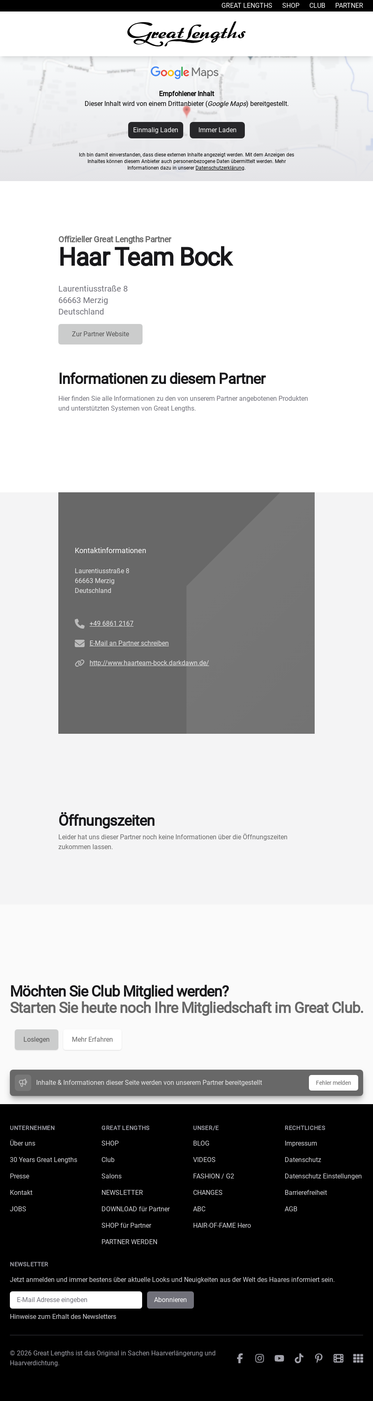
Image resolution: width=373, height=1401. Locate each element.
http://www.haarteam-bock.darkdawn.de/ (149, 663)
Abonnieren (170, 1300)
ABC (199, 1209)
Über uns (22, 1143)
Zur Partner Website (100, 334)
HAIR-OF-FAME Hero (222, 1225)
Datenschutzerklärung (220, 168)
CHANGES (208, 1193)
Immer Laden (217, 130)
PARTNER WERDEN (129, 1242)
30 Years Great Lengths (43, 1160)
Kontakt (21, 1193)
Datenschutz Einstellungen (323, 1176)
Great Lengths (246, 5)
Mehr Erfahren (92, 1039)
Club (317, 5)
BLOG (201, 1143)
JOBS (18, 1209)
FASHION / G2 (213, 1176)
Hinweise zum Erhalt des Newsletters (63, 1317)
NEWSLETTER (122, 1193)
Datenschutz (303, 1160)
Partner (349, 5)
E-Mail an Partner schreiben (129, 643)
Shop (290, 5)
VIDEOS (204, 1160)
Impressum (301, 1143)
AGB (291, 1209)
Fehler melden (333, 1082)
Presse (19, 1176)
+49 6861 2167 (112, 623)
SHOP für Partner (126, 1225)
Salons (111, 1176)
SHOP (110, 1143)
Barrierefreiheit (306, 1193)
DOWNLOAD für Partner (135, 1209)
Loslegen (36, 1039)
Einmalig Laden (155, 130)
